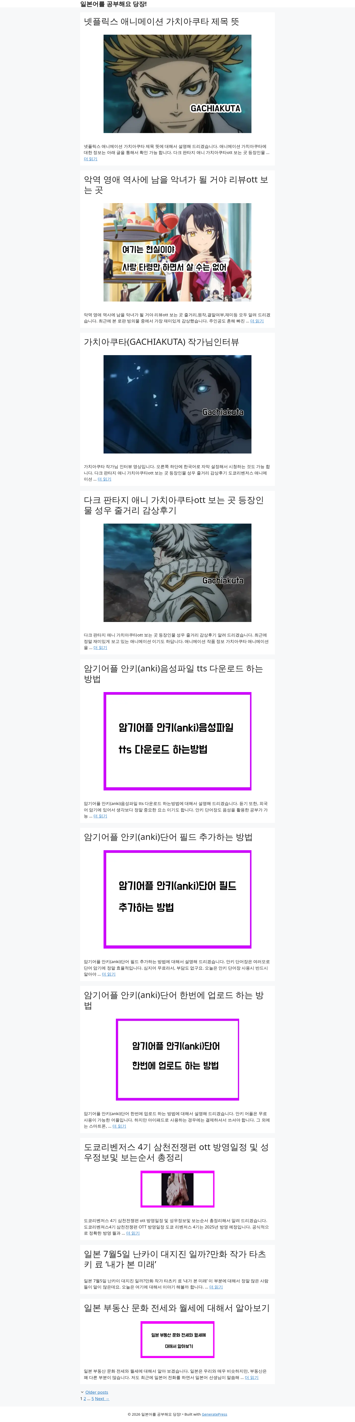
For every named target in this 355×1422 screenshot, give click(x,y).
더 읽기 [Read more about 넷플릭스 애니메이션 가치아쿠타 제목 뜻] (90, 159)
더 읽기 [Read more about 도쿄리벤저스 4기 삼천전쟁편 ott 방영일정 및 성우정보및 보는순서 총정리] (133, 1233)
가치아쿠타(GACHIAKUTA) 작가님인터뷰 (161, 341)
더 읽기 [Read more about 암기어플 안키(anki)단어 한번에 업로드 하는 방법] (119, 1126)
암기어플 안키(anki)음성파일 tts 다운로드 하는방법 (173, 673)
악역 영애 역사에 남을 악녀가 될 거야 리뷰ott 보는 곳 (176, 184)
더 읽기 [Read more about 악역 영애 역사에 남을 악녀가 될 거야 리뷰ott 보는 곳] (257, 321)
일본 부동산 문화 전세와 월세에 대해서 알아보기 (177, 1307)
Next (102, 1398)
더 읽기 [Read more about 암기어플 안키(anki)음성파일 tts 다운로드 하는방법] (100, 816)
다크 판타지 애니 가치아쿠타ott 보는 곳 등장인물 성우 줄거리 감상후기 (174, 505)
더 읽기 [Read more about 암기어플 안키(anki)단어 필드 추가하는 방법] (108, 974)
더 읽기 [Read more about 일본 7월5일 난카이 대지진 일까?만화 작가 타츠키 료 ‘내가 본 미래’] (216, 1287)
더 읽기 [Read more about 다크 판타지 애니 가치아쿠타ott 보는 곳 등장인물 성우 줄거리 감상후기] (100, 647)
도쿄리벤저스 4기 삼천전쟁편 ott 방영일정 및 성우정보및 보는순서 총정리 (176, 1152)
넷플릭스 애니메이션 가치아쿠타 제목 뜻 (161, 21)
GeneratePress (214, 1414)
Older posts (96, 1392)
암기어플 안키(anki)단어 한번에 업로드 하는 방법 (174, 1000)
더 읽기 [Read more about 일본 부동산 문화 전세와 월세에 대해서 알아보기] (251, 1377)
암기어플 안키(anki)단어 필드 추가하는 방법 (168, 836)
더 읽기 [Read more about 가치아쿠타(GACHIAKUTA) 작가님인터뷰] (104, 479)
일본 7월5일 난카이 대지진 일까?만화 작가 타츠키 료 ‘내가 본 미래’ (175, 1259)
